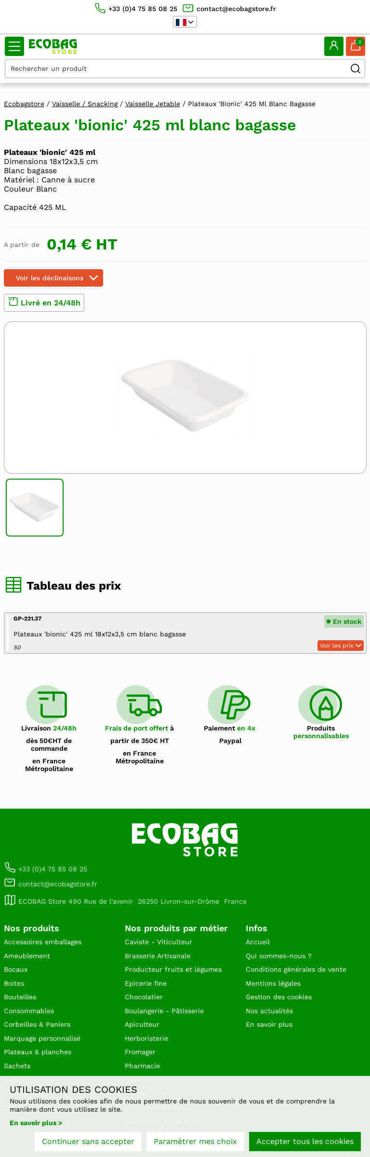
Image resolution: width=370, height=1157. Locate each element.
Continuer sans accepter (88, 1141)
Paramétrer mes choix (195, 1141)
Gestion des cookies (279, 997)
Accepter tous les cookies (305, 1141)
